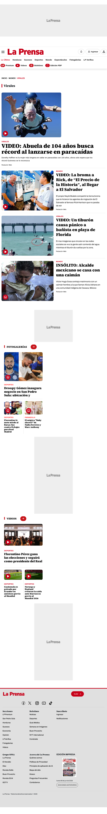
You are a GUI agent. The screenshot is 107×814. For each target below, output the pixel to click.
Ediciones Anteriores (67, 785)
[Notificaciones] (81, 51)
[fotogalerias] (17, 347)
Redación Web (7, 165)
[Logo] (19, 52)
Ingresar (94, 52)
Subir (77, 694)
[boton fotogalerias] (33, 347)
